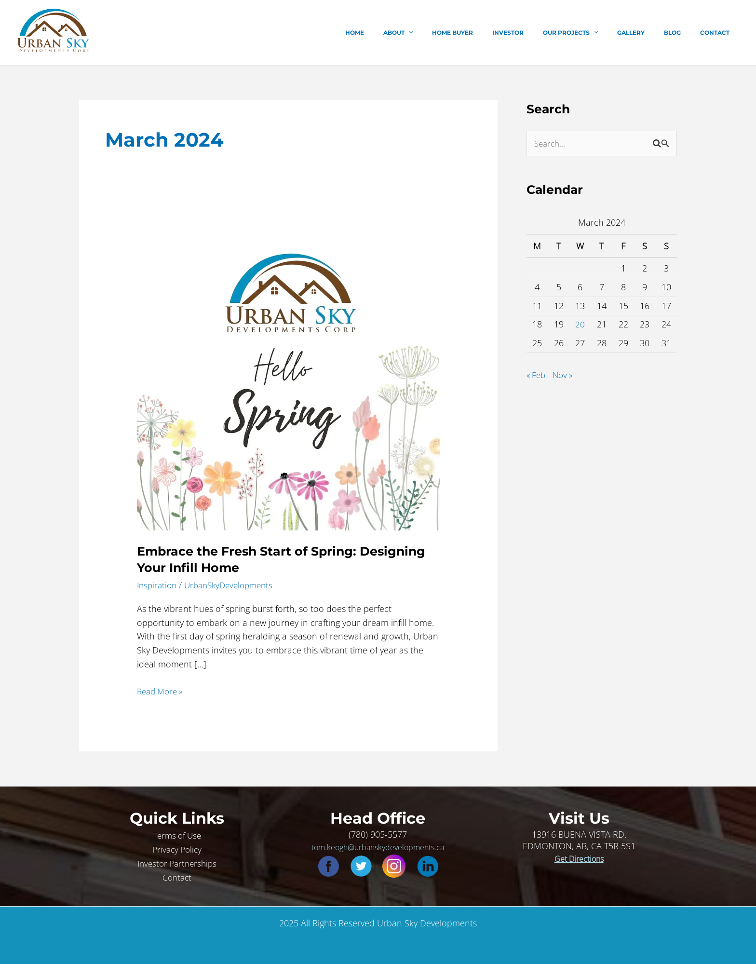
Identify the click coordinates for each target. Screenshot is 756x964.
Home (412, 32)
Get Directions (579, 858)
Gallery (650, 32)
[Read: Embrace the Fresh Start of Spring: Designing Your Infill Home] (288, 378)
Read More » (162, 691)
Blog (683, 32)
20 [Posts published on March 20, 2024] (580, 324)
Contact (718, 32)
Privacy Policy (177, 849)
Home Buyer (494, 32)
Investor (542, 32)
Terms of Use (177, 835)
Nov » (565, 375)
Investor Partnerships (177, 863)
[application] (459, 33)
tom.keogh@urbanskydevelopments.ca (377, 847)
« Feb (536, 375)
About (448, 33)
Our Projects (597, 33)
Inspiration (158, 585)
